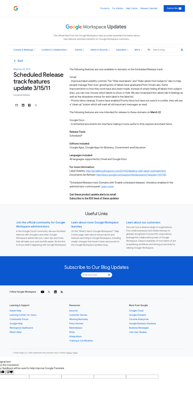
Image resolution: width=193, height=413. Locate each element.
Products (105, 8)
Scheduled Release (21, 95)
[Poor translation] (9, 372)
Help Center (132, 8)
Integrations (75, 336)
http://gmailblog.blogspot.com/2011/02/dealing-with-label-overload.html (126, 171)
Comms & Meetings (24, 50)
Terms (75, 353)
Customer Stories (78, 315)
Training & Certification (81, 340)
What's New (16, 332)
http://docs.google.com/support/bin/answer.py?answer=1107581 (131, 174)
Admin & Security (100, 50)
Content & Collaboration (55, 50)
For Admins (117, 8)
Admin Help (15, 310)
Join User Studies (138, 332)
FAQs (72, 332)
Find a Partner (76, 323)
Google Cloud (136, 310)
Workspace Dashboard (21, 328)
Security (73, 310)
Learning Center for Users (23, 315)
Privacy (69, 353)
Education (122, 50)
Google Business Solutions (142, 323)
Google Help (16, 323)
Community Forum (19, 319)
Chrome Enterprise (139, 319)
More (138, 50)
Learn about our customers (143, 222)
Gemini (79, 50)
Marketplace (75, 328)
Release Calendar (148, 8)
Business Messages (139, 328)
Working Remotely (78, 319)
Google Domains (137, 315)
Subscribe (174, 8)
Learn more (107, 186)
